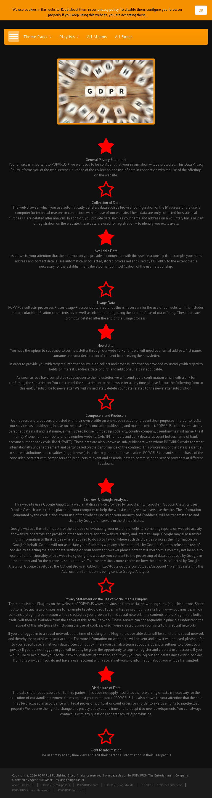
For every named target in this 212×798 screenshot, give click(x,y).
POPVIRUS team (87, 785)
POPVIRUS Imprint (70, 790)
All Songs (123, 36)
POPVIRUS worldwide (119, 785)
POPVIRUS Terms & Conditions (161, 785)
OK (200, 10)
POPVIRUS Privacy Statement (31, 790)
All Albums (97, 36)
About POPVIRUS (23, 785)
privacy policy (108, 9)
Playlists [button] (69, 36)
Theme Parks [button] (37, 36)
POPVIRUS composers (55, 785)
